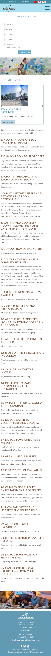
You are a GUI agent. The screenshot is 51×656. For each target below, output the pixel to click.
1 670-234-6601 (27, 634)
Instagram (28, 646)
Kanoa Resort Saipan (8, 8)
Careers (16, 649)
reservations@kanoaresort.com (28, 640)
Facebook (21, 646)
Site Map (35, 649)
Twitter (24, 646)
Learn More (7, 122)
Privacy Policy (25, 649)
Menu (47, 8)
